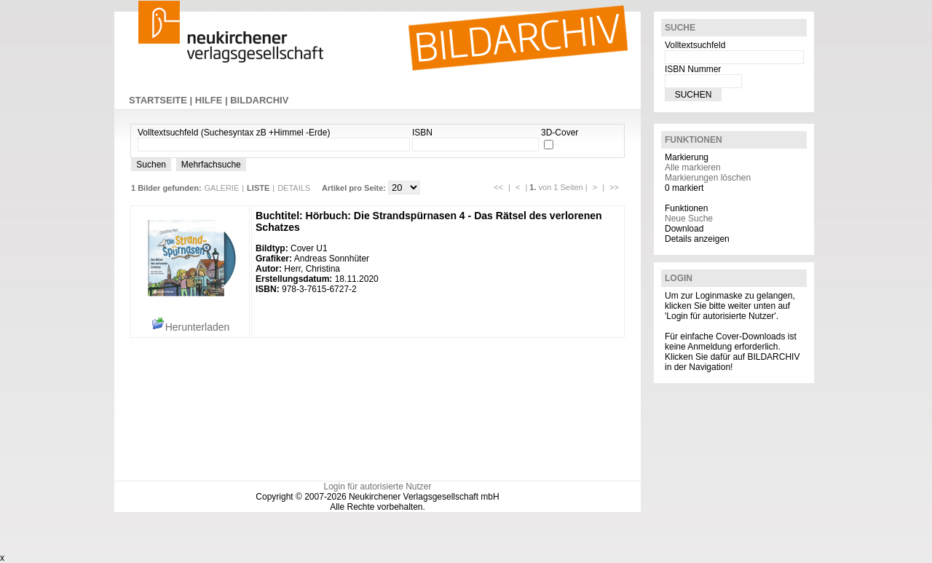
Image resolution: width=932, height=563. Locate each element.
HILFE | (212, 100)
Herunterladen (190, 327)
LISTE (258, 188)
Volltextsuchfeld (695, 45)
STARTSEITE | (162, 100)
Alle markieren (693, 167)
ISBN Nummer (693, 69)
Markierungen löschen (708, 178)
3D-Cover (559, 132)
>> (614, 187)
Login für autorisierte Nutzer (377, 486)
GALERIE (222, 188)
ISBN (422, 132)
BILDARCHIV (259, 100)
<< (498, 187)
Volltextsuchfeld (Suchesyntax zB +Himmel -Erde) (234, 132)
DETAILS (293, 188)
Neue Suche (689, 218)
